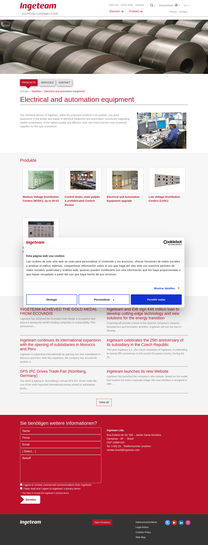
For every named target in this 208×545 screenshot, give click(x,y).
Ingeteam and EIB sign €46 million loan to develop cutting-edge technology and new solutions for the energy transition (143, 313)
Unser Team (127, 5)
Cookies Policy (143, 532)
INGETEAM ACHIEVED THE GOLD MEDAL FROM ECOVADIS (58, 311)
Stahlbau (36, 91)
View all (104, 402)
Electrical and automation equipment (64, 91)
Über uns (113, 5)
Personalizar (104, 299)
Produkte (29, 82)
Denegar (51, 299)
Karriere (140, 5)
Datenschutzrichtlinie (146, 522)
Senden (30, 499)
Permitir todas (156, 299)
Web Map (140, 537)
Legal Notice (142, 527)
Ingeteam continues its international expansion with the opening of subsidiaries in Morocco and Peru (60, 344)
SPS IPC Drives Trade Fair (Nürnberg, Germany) (53, 373)
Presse (173, 11)
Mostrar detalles (164, 288)
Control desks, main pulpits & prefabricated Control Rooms (82, 200)
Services (47, 82)
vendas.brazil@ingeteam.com (123, 450)
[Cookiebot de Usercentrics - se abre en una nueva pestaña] (166, 242)
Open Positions (102, 522)
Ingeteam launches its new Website (138, 371)
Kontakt (183, 11)
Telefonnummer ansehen (137, 446)
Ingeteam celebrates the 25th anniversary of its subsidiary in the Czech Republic (145, 342)
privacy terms (73, 488)
